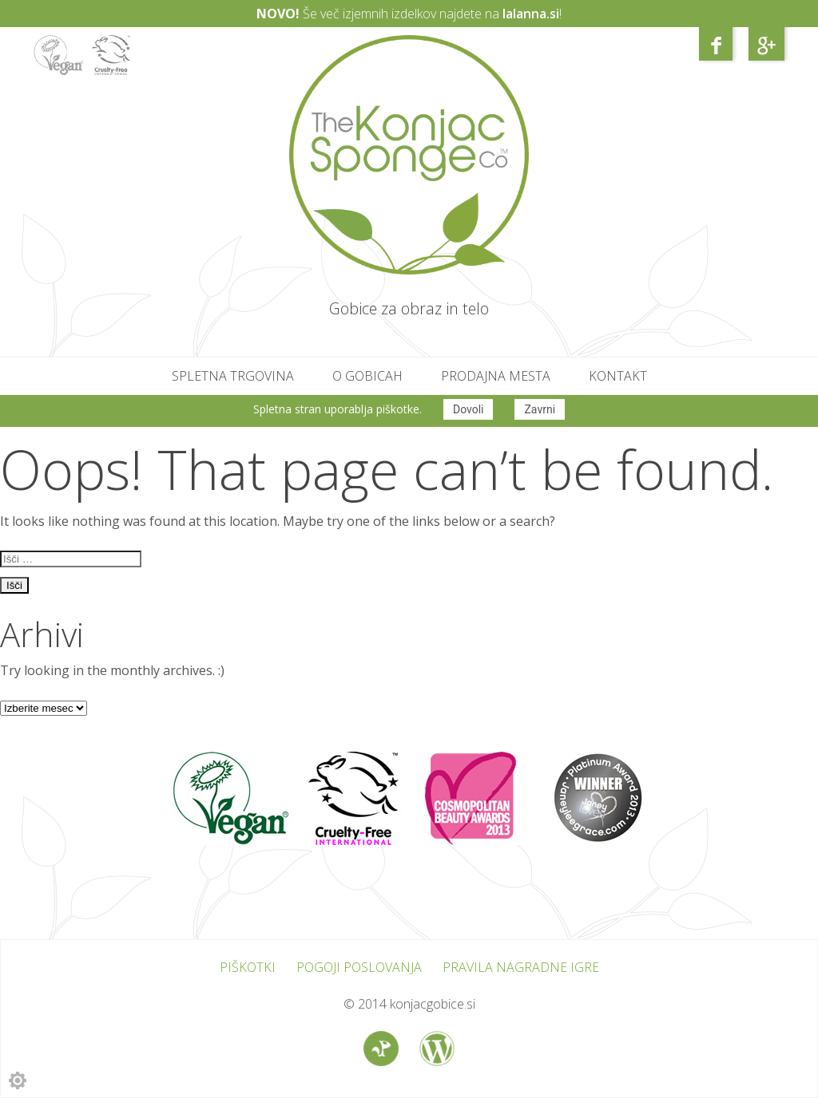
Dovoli (468, 409)
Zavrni (539, 409)
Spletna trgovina (233, 376)
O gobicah (367, 376)
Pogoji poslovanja (359, 967)
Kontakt (618, 376)
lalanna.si (530, 13)
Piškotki (248, 967)
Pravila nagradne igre (521, 967)
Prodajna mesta (495, 376)
